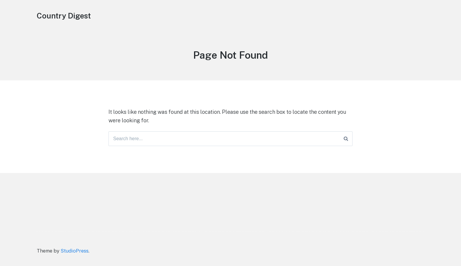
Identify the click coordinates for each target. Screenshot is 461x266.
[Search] (346, 138)
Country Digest (64, 15)
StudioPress (74, 251)
